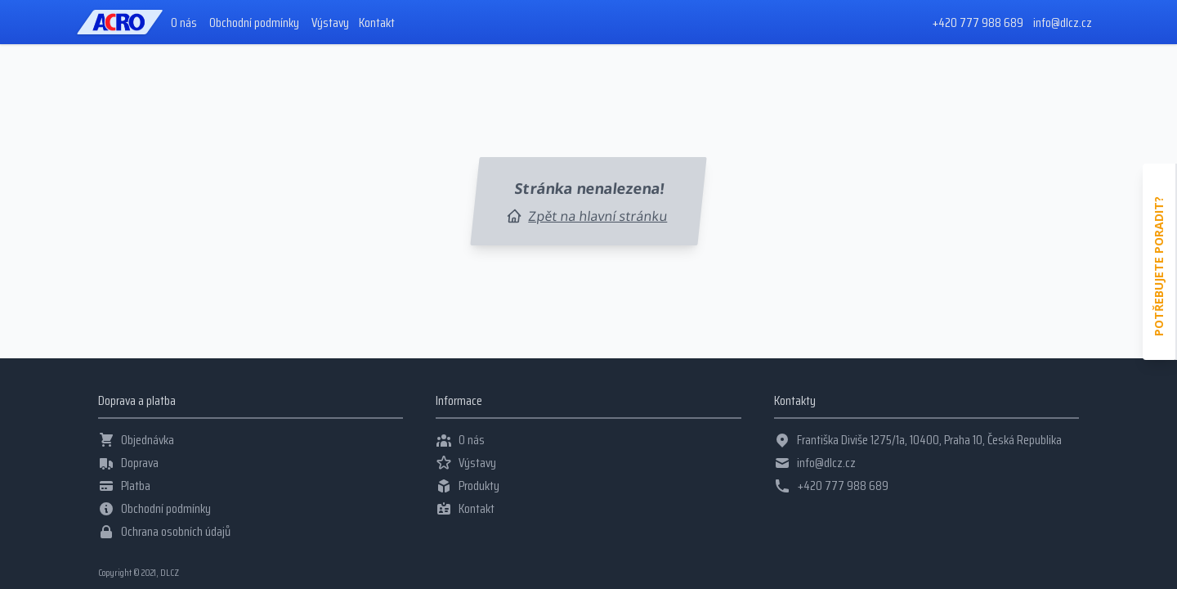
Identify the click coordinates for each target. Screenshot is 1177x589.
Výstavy (330, 23)
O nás (184, 23)
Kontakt (377, 23)
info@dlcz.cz (1062, 22)
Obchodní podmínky (254, 23)
